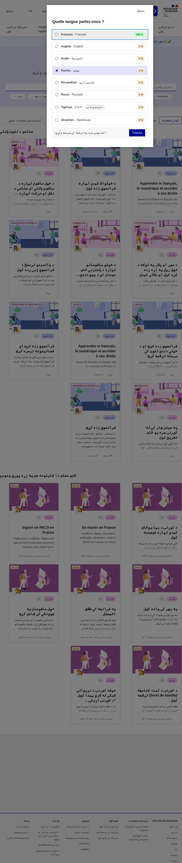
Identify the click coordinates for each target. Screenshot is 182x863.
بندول (140, 10)
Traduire (137, 132)
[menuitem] (100, 34)
